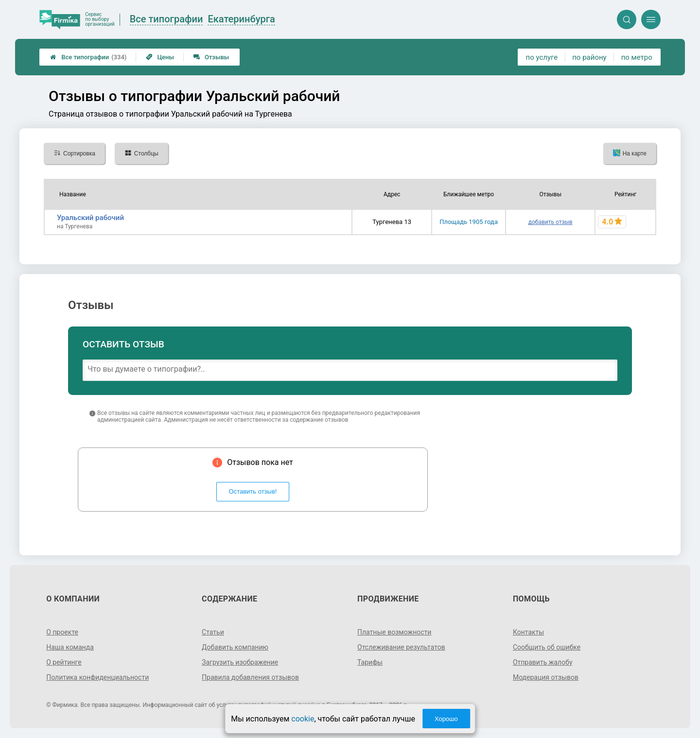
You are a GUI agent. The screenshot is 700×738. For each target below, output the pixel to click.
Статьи (213, 632)
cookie (302, 718)
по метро (636, 57)
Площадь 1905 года (468, 221)
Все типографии (88, 57)
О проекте (62, 632)
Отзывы (211, 57)
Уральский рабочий (90, 217)
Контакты (528, 632)
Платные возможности (394, 632)
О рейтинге (64, 662)
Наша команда (70, 647)
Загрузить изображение (240, 662)
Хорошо (446, 718)
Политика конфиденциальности (97, 677)
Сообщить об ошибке (546, 647)
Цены (160, 57)
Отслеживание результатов (401, 647)
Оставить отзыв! (253, 491)
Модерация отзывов (545, 677)
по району (589, 57)
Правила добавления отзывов (250, 677)
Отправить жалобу (543, 662)
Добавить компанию (235, 647)
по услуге (542, 57)
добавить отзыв (550, 222)
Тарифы (370, 662)
